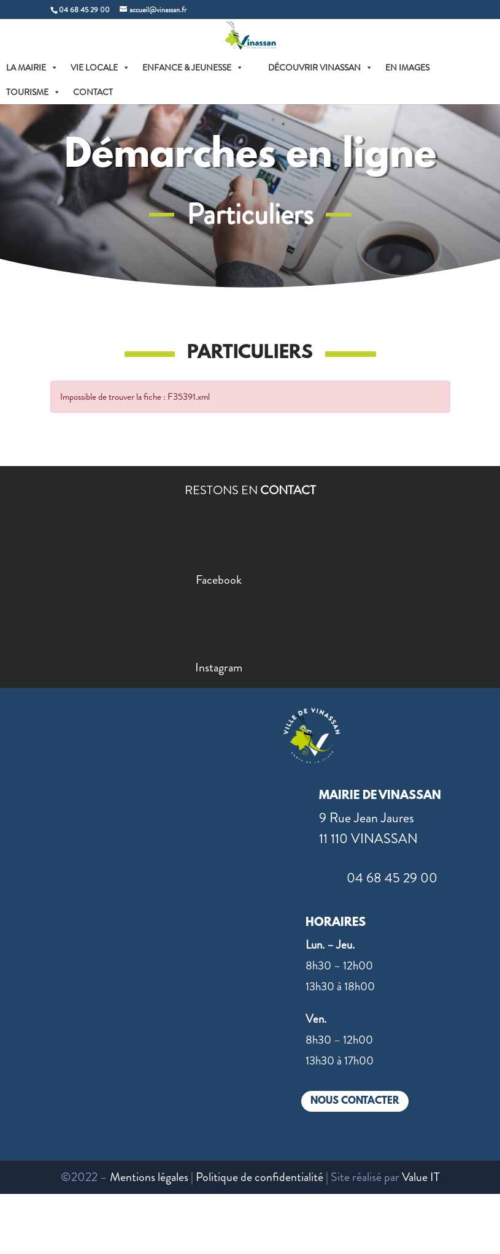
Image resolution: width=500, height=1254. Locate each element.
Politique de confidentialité (259, 1177)
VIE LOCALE (100, 67)
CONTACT (93, 92)
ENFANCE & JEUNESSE (193, 67)
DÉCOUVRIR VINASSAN (320, 67)
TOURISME (33, 92)
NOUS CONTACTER (354, 1101)
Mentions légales (149, 1177)
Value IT (421, 1177)
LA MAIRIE (32, 67)
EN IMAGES (407, 67)
